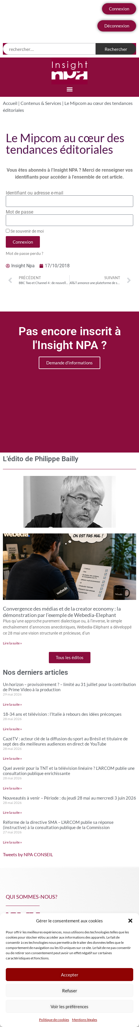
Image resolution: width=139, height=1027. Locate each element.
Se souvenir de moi (25, 231)
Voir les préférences (69, 1006)
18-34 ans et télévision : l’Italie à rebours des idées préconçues (62, 714)
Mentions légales (84, 1019)
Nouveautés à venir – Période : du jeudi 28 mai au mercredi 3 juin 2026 (69, 797)
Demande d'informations (69, 362)
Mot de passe (19, 212)
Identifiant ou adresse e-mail (34, 193)
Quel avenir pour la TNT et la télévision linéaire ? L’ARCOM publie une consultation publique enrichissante (69, 770)
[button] (130, 921)
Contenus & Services (41, 103)
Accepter (69, 974)
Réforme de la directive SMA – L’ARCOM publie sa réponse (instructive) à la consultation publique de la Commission (58, 825)
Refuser (69, 990)
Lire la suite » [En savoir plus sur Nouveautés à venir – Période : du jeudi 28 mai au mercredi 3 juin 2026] (12, 812)
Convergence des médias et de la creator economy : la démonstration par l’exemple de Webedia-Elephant (62, 611)
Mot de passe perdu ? (24, 253)
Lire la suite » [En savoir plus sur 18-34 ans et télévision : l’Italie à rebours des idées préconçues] (12, 729)
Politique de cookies (54, 1019)
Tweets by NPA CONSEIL (28, 854)
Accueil (10, 103)
